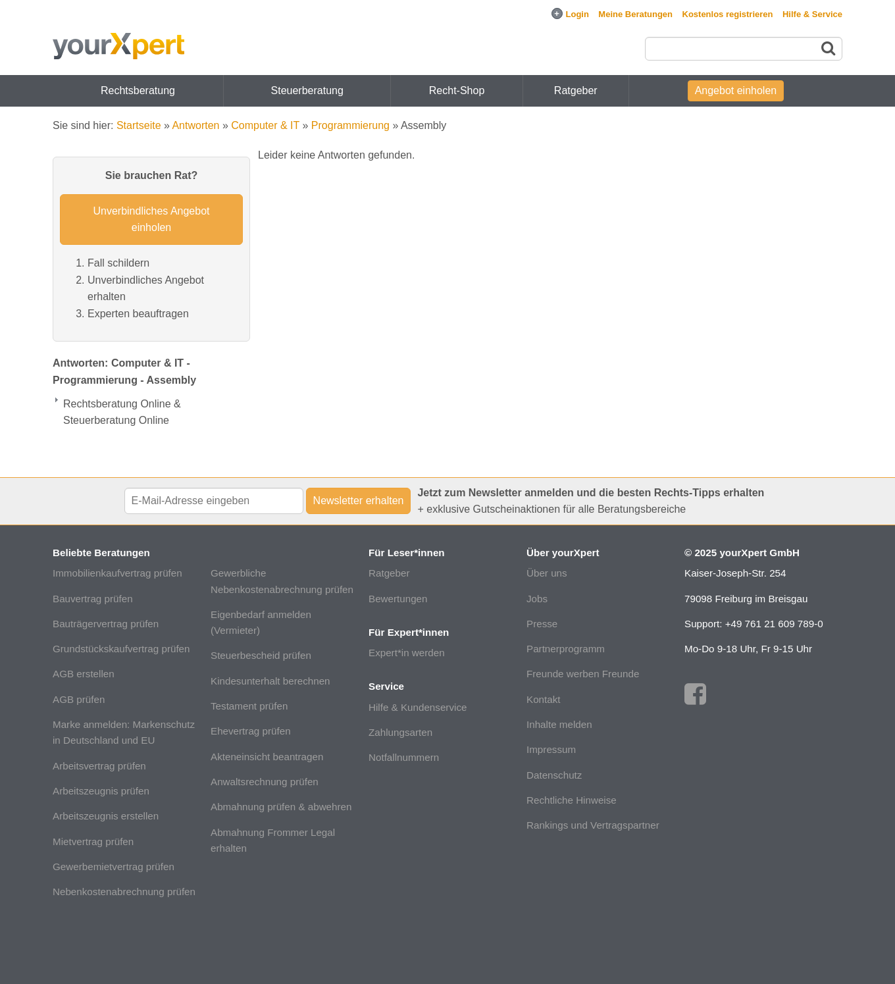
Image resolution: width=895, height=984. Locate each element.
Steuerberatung (307, 90)
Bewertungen (398, 598)
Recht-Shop (457, 90)
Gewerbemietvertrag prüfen (113, 866)
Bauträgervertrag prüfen (106, 623)
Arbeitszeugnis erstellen (106, 815)
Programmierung (350, 125)
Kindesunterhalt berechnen (270, 680)
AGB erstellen (84, 673)
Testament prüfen (249, 706)
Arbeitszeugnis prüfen (101, 790)
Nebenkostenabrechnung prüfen (124, 891)
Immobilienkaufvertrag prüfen (117, 573)
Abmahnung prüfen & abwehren (281, 806)
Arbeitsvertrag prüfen (99, 765)
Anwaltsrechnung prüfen (265, 781)
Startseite (138, 125)
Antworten (195, 125)
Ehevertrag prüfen (251, 731)
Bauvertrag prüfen (93, 598)
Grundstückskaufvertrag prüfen (121, 648)
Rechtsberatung (138, 90)
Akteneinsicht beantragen (267, 756)
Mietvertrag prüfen (93, 841)
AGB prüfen (79, 699)
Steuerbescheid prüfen (261, 655)
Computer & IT (265, 125)
